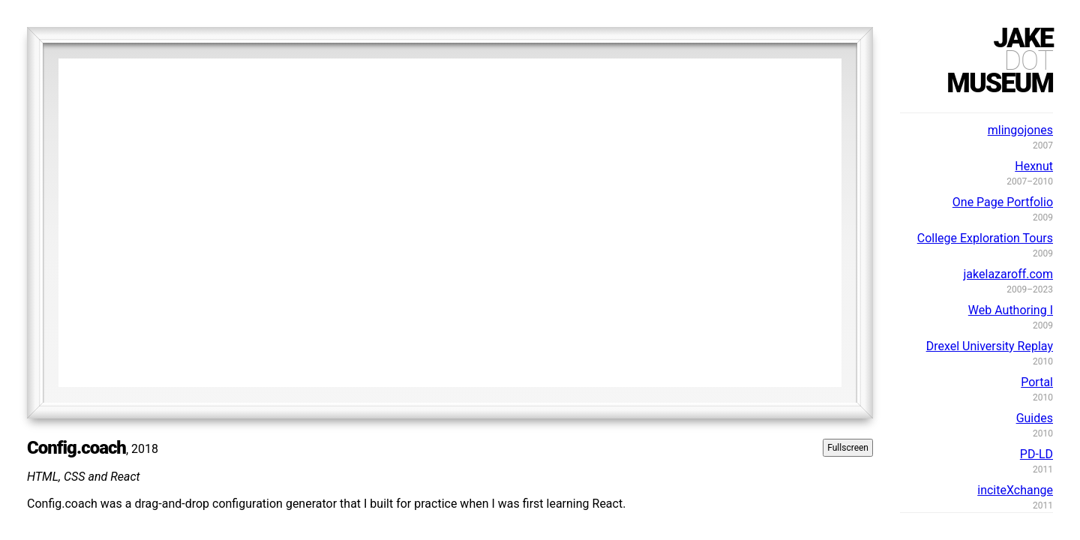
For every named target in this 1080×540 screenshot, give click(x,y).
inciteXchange (1015, 490)
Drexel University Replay (989, 346)
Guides (1034, 418)
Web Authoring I (1010, 310)
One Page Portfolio (1002, 202)
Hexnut (1034, 166)
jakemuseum (999, 60)
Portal (1037, 382)
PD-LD (1036, 454)
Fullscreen (847, 447)
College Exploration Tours (985, 238)
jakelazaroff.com (1008, 274)
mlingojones (1020, 130)
